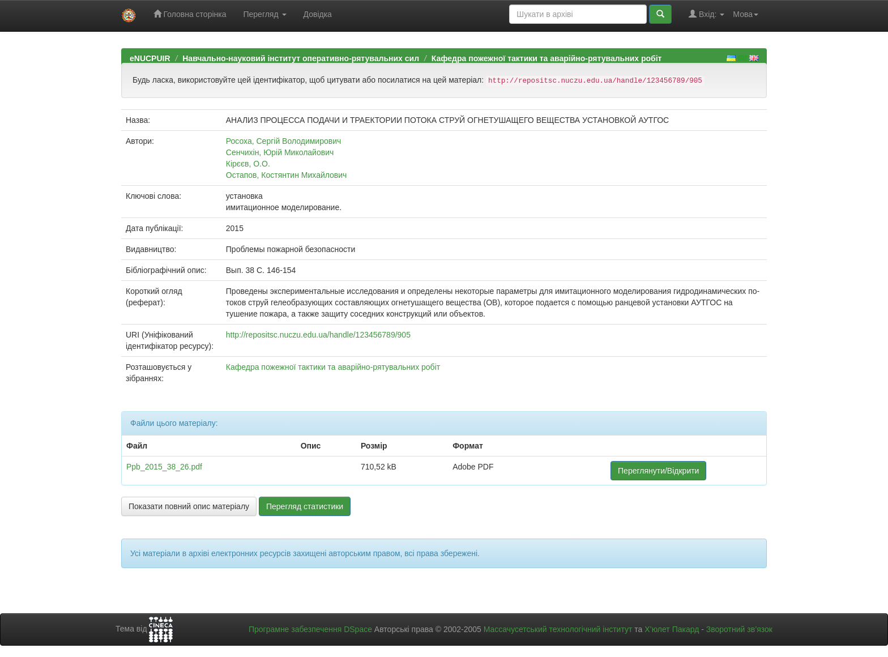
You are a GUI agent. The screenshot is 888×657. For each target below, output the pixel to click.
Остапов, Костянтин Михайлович (286, 175)
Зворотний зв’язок (739, 629)
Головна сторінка (190, 14)
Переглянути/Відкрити (658, 470)
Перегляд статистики (304, 506)
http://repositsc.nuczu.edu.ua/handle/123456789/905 (318, 334)
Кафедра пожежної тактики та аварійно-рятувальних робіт (547, 58)
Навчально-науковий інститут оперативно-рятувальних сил (300, 58)
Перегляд (264, 14)
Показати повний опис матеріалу (189, 506)
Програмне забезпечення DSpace (310, 629)
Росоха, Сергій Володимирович (283, 141)
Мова (745, 14)
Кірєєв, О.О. (248, 163)
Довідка (318, 14)
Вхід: (706, 14)
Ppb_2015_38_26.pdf (164, 466)
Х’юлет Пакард (671, 629)
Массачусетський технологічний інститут (558, 629)
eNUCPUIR (150, 58)
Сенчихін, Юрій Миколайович (280, 152)
